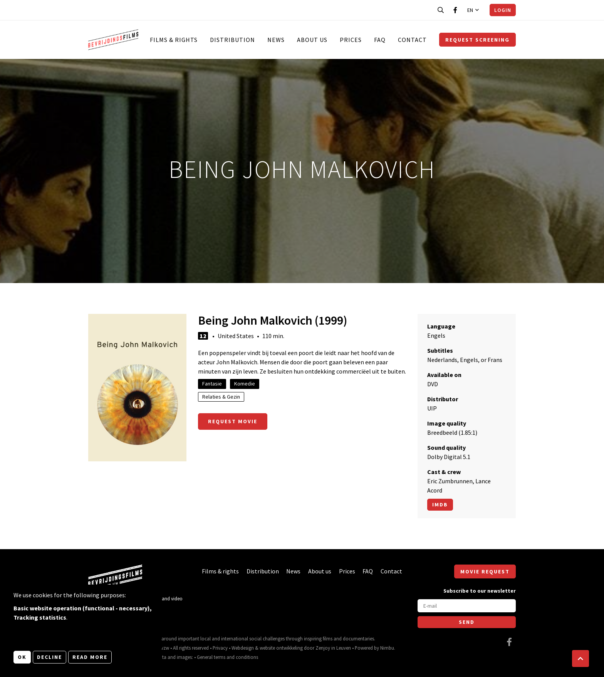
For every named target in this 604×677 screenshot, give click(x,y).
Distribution (232, 40)
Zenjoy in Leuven (333, 648)
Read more (89, 657)
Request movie (232, 421)
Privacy (220, 648)
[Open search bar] (441, 10)
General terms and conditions (227, 657)
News (276, 40)
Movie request (485, 571)
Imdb (440, 504)
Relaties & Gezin (221, 396)
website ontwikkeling (281, 648)
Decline (49, 657)
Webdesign (243, 648)
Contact (412, 40)
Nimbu (387, 648)
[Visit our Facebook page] (455, 10)
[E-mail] (467, 605)
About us (312, 40)
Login (502, 10)
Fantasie (212, 383)
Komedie (244, 383)
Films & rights (174, 40)
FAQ (380, 40)
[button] (580, 658)
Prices (351, 40)
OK (22, 657)
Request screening (477, 39)
